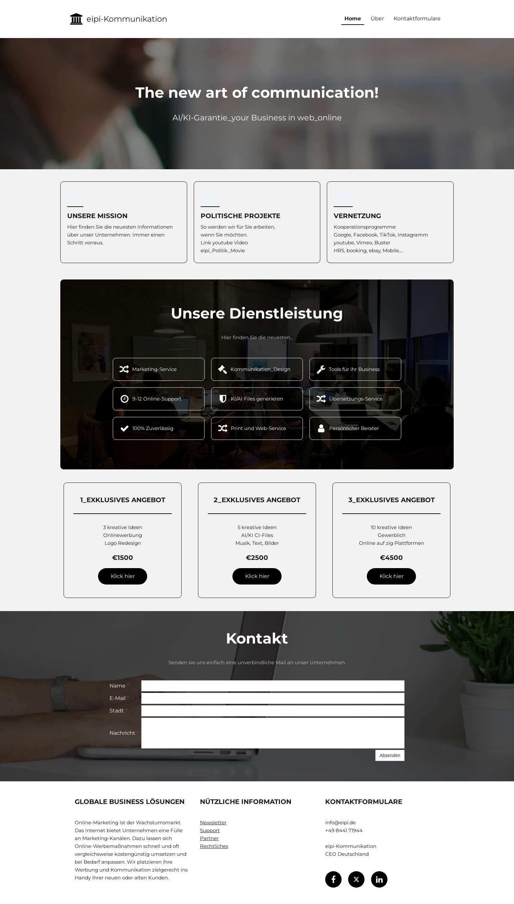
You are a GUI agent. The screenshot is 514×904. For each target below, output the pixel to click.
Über (377, 18)
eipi (94, 19)
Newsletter (213, 822)
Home (353, 18)
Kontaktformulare (417, 18)
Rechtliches (214, 846)
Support (210, 830)
